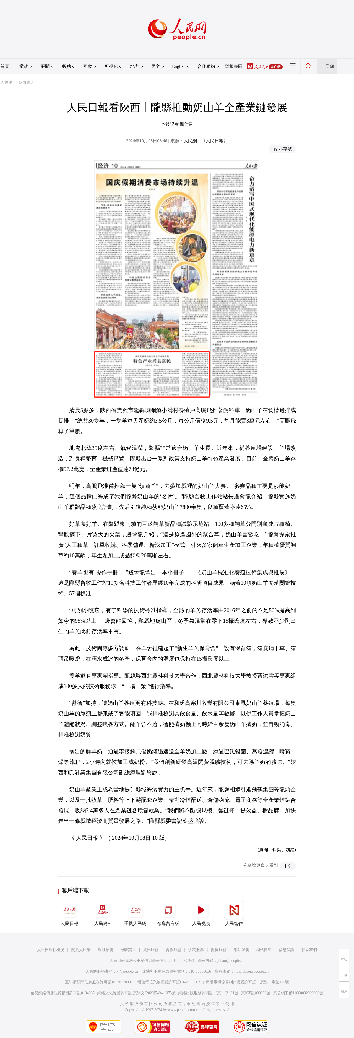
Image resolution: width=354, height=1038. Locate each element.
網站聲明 (241, 950)
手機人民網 (135, 913)
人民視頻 (201, 913)
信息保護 (286, 950)
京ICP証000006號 (255, 993)
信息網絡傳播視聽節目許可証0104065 (63, 993)
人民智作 (234, 913)
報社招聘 (105, 950)
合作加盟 (173, 950)
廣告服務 (150, 950)
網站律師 (264, 950)
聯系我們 (309, 950)
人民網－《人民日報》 (206, 140)
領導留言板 (168, 913)
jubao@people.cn (230, 961)
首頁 (4, 66)
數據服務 (219, 950)
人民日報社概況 (50, 950)
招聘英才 (128, 950)
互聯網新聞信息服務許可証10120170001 (99, 982)
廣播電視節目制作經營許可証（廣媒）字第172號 (247, 982)
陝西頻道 (26, 82)
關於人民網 (81, 950)
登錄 (330, 66)
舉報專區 (234, 66)
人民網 (6, 82)
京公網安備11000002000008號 (298, 993)
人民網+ (102, 913)
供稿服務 (196, 950)
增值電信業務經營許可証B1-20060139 (169, 982)
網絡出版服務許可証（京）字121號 (208, 993)
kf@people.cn (127, 971)
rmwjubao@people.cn (251, 971)
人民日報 (69, 913)
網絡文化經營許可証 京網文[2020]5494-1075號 (136, 993)
